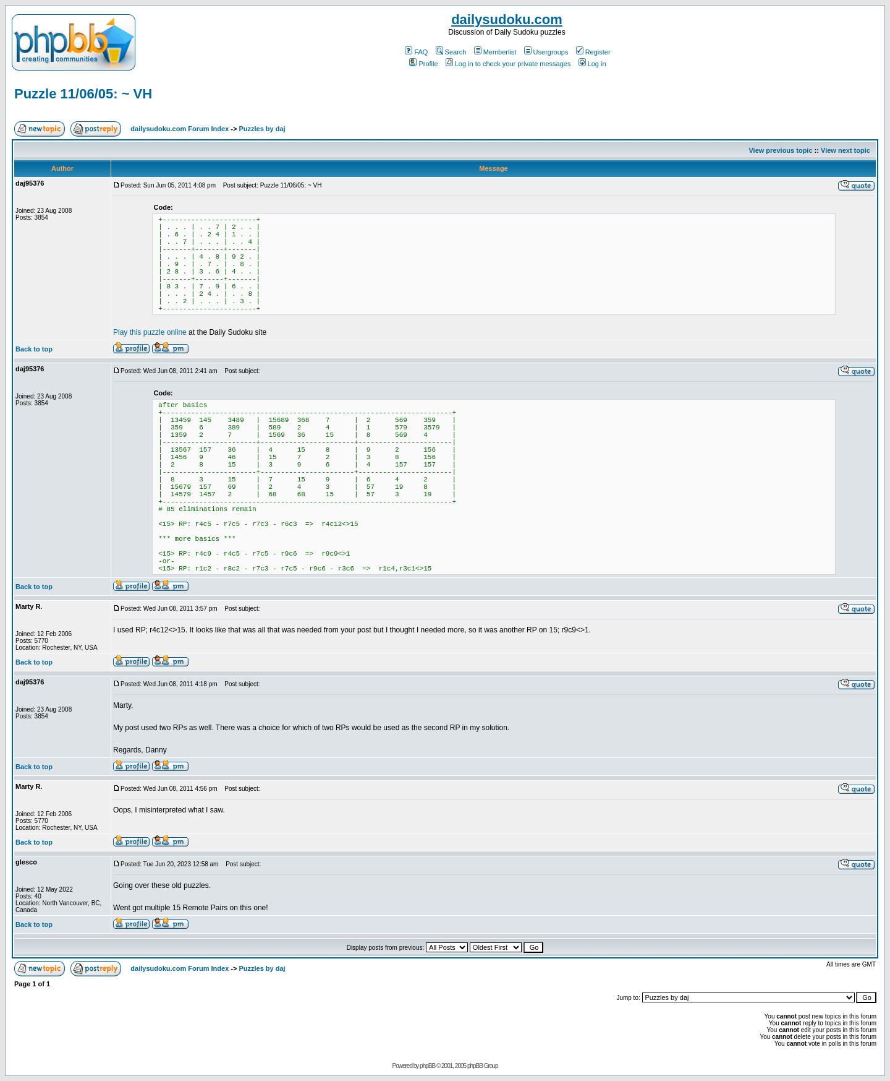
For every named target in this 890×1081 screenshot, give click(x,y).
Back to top (34, 349)
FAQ (416, 52)
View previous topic (780, 150)
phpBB (427, 1065)
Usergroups (546, 52)
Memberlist (495, 52)
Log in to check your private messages (508, 63)
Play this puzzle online (150, 332)
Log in (592, 63)
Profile (423, 63)
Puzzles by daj (262, 128)
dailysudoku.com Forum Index (179, 128)
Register (593, 52)
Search (451, 52)
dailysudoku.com (506, 19)
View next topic (845, 150)
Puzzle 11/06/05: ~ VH (83, 93)
